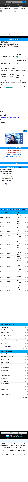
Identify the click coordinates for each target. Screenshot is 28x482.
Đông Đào (18, 245)
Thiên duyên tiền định (6, 339)
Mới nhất (7, 4)
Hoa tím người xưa (19, 34)
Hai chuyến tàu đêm (6, 382)
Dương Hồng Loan (19, 218)
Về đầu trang (14, 434)
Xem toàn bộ (3, 185)
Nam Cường (19, 267)
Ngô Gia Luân (19, 250)
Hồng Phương (19, 228)
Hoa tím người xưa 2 (5, 291)
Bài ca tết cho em (5, 360)
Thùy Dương (19, 236)
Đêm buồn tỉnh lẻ (5, 395)
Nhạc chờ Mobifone (20, 8)
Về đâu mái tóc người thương (8, 355)
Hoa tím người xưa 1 (5, 273)
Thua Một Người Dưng (7, 331)
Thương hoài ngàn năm (7, 366)
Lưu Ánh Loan (19, 241)
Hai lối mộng (4, 379)
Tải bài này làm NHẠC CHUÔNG (7, 86)
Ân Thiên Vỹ (19, 263)
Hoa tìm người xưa (5, 232)
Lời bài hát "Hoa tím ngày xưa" (14, 168)
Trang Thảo (18, 223)
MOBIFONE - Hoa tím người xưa (14, 153)
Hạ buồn (3, 387)
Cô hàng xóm (4, 371)
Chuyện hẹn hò (5, 368)
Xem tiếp (25, 350)
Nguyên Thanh (19, 254)
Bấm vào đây (9, 87)
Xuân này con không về (7, 357)
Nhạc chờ (2, 34)
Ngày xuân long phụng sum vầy (9, 342)
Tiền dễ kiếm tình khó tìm (7, 347)
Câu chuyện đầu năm (6, 336)
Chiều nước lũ (4, 390)
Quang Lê (11, 34)
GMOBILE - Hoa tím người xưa (14, 160)
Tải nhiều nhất (20, 4)
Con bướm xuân (5, 344)
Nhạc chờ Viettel (6, 8)
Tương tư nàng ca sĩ (6, 363)
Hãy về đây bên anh (6, 393)
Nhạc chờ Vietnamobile (21, 10)
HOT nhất (21, 6)
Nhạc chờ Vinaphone (7, 10)
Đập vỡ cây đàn (5, 374)
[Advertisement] (14, 309)
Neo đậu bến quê (5, 376)
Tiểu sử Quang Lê (14, 164)
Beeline (6, 34)
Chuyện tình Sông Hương (7, 385)
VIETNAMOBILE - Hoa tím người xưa (14, 157)
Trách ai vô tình (5, 328)
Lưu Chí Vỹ (19, 232)
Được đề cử (7, 6)
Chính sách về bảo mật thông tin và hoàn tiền (14, 456)
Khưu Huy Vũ (19, 258)
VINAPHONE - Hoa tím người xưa (14, 155)
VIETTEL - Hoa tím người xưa (14, 151)
